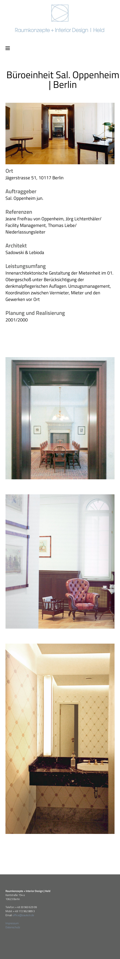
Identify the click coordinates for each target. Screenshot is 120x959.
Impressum (12, 923)
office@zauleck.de (23, 915)
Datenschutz (12, 927)
